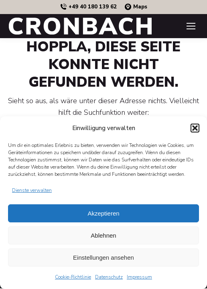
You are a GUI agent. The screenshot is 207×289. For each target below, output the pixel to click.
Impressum (139, 277)
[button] (195, 128)
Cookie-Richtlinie (73, 277)
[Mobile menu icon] (191, 26)
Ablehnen (103, 235)
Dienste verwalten (32, 190)
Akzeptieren (103, 213)
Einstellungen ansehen (103, 257)
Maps (136, 7)
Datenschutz (109, 277)
